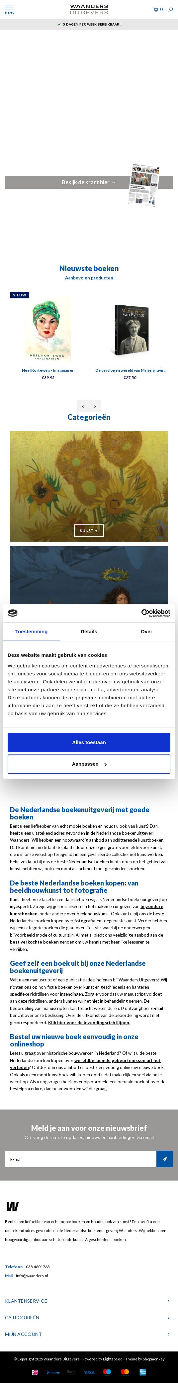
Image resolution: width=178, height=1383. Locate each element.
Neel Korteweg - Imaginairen (48, 370)
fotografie (85, 920)
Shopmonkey (154, 1359)
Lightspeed (113, 1359)
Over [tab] (146, 631)
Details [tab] (89, 631)
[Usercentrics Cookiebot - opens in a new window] (141, 613)
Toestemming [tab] (31, 631)
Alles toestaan (89, 742)
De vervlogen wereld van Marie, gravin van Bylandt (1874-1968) (129, 371)
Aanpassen (89, 764)
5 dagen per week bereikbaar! (89, 24)
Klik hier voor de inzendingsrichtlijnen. (89, 1022)
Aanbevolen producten (89, 277)
